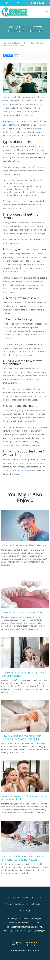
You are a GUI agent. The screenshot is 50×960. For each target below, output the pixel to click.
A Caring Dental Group (12, 43)
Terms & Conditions (15, 904)
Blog (25, 43)
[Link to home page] (19, 12)
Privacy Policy (37, 897)
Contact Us (25, 910)
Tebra (36, 950)
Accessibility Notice (35, 904)
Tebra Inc (24, 897)
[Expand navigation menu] (46, 12)
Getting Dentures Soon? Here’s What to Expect (23, 44)
